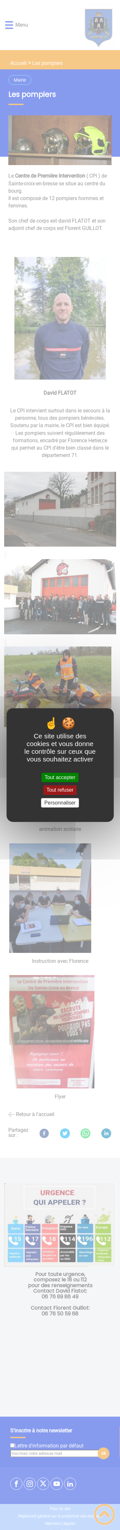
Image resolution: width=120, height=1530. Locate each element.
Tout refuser (59, 790)
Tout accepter (59, 777)
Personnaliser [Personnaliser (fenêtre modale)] (60, 802)
